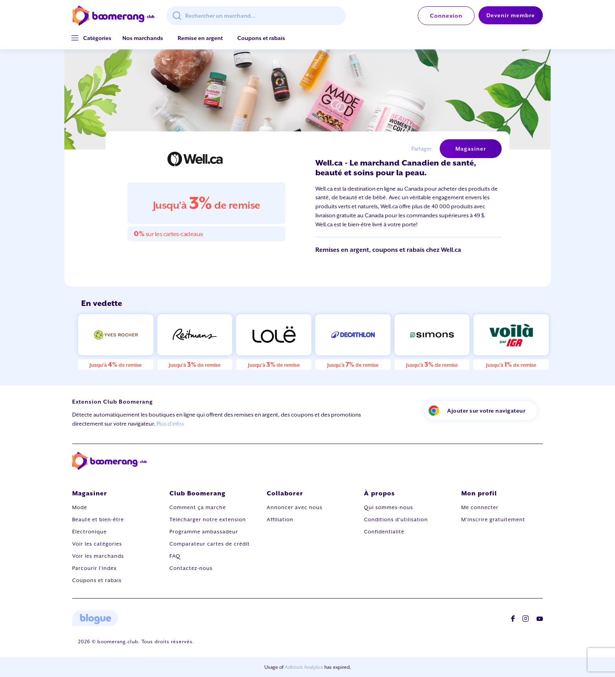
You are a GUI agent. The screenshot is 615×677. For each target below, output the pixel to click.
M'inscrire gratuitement (493, 519)
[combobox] (256, 15)
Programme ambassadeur (203, 531)
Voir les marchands (98, 556)
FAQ (174, 556)
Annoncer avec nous (294, 507)
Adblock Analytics (304, 667)
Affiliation (280, 519)
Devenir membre (510, 15)
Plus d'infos (170, 423)
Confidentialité (384, 531)
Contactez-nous (191, 568)
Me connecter (480, 507)
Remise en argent (200, 38)
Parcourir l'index (94, 568)
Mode (79, 507)
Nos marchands (142, 38)
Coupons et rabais (261, 38)
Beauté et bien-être (98, 519)
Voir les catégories (97, 544)
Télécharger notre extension (207, 519)
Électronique (89, 531)
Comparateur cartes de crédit (209, 544)
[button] (97, 38)
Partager (421, 148)
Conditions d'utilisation (396, 519)
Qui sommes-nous (388, 507)
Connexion (446, 15)
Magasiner (470, 148)
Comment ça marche (197, 507)
